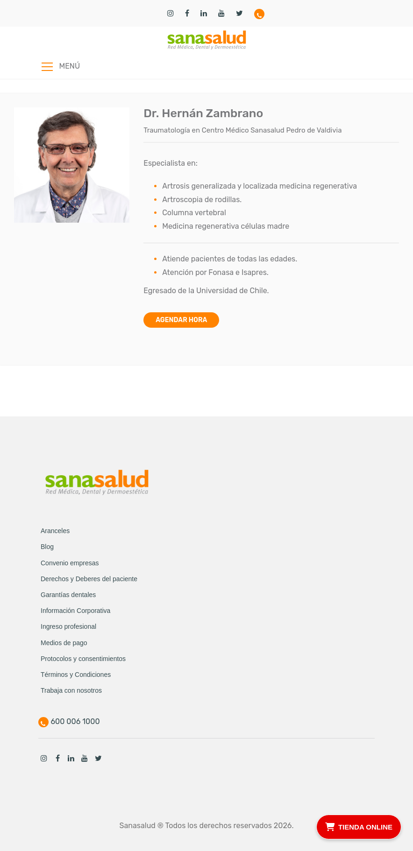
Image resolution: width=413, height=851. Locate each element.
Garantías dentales (68, 594)
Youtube (84, 758)
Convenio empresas (70, 563)
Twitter (98, 758)
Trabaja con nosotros (71, 690)
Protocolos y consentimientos (83, 658)
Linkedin (71, 758)
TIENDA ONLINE (358, 826)
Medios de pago (64, 643)
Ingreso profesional (68, 626)
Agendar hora (181, 320)
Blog (47, 546)
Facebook (57, 758)
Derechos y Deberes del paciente (89, 579)
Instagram (44, 758)
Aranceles (55, 531)
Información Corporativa (75, 610)
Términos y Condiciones (76, 674)
